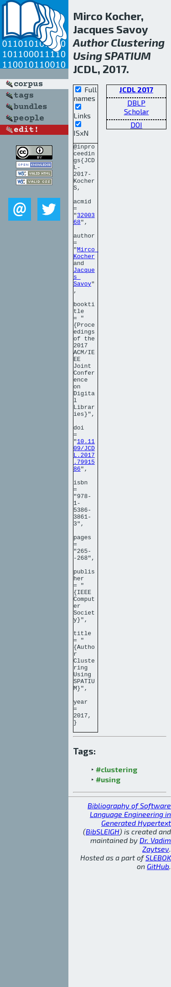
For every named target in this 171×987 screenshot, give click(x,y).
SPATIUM (127, 55)
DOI (136, 124)
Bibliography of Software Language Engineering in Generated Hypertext (129, 931)
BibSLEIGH (102, 948)
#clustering (116, 885)
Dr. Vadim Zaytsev (155, 961)
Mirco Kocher (85, 275)
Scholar (136, 111)
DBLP (136, 102)
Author (91, 42)
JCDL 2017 (136, 89)
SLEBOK (158, 974)
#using (108, 895)
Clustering (138, 42)
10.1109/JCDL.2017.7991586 (84, 517)
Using (87, 55)
